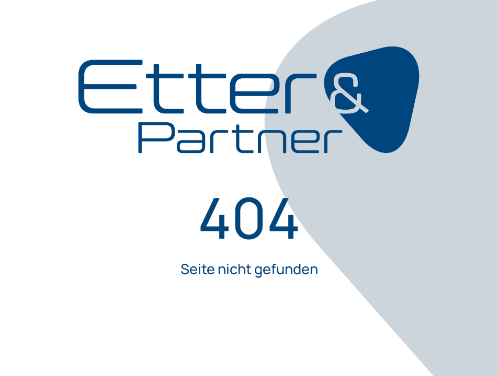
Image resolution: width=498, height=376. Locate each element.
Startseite (249, 326)
